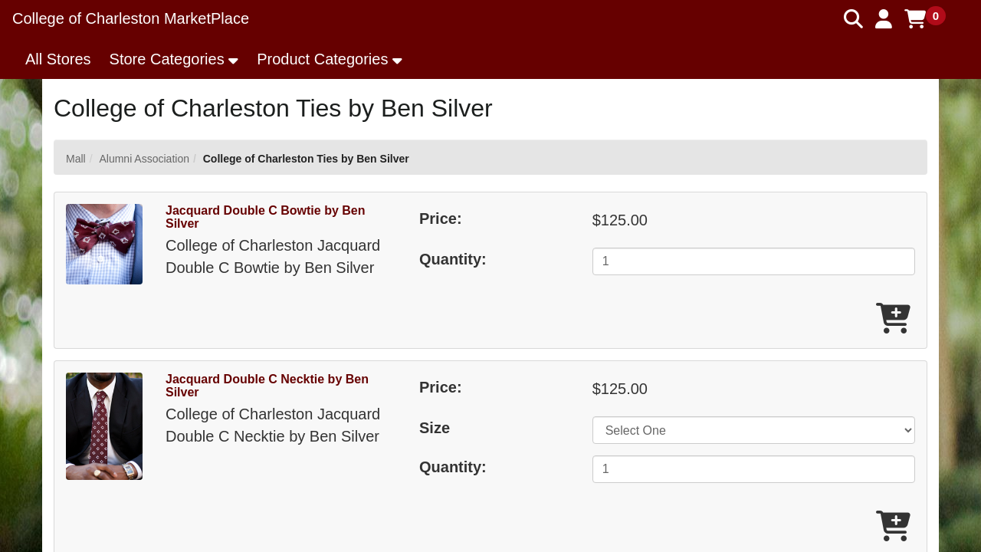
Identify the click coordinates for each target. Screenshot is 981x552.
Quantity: (453, 259)
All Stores (58, 59)
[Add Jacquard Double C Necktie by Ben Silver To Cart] (893, 527)
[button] (883, 19)
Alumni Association (144, 159)
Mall (76, 159)
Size (434, 427)
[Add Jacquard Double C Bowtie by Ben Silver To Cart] (893, 319)
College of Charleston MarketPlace (130, 18)
